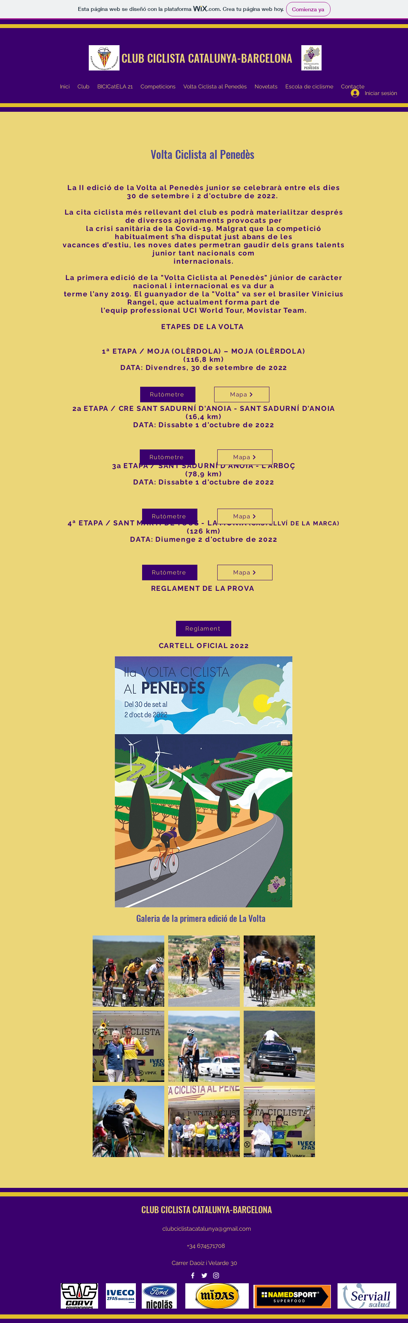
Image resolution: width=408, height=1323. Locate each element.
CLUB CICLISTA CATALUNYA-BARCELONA (206, 58)
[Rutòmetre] (169, 516)
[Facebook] (193, 1275)
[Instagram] (216, 1275)
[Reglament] (203, 628)
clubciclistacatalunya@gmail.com (206, 1228)
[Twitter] (204, 1275)
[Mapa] (241, 394)
